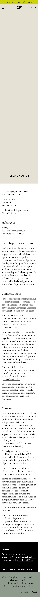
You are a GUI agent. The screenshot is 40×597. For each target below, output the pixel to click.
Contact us (32, 8)
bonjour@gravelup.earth (22, 311)
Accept (35, 592)
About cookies (26, 586)
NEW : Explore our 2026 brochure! (19, 2)
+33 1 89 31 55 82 (25, 560)
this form (31, 557)
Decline (24, 592)
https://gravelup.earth (18, 191)
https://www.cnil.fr (10, 327)
